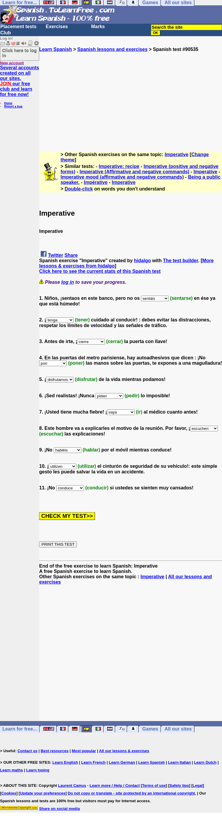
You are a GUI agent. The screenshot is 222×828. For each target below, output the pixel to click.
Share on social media (59, 808)
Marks (98, 26)
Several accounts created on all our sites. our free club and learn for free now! (19, 81)
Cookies (8, 793)
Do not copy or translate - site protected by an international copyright (131, 793)
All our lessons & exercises (124, 751)
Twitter (55, 255)
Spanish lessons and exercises (112, 49)
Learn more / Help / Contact (115, 785)
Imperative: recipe (119, 166)
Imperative (176, 154)
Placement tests (18, 26)
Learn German (122, 762)
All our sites (178, 728)
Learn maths (11, 770)
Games (150, 728)
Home (8, 103)
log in (67, 282)
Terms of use (154, 785)
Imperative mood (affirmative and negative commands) (122, 177)
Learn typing (37, 770)
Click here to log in (19, 53)
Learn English (65, 762)
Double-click (79, 188)
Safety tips (179, 785)
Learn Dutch (205, 762)
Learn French (93, 762)
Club (5, 32)
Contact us (27, 751)
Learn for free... (19, 728)
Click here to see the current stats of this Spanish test (100, 271)
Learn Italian (179, 762)
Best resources (55, 751)
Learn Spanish (55, 49)
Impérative (95, 182)
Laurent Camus (72, 785)
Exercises (57, 26)
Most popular (84, 751)
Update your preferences (42, 793)
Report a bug (13, 106)
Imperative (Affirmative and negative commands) (134, 171)
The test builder (180, 260)
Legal (198, 785)
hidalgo (142, 260)
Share (70, 255)
